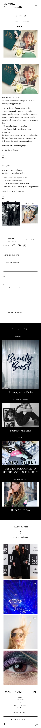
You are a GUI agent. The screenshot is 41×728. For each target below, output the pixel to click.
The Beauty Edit (20, 705)
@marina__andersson (20, 537)
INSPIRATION (17, 21)
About (20, 697)
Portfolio (20, 699)
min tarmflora (22, 126)
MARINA (26, 21)
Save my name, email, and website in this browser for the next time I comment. (19, 288)
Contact (20, 707)
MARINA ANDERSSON (12, 5)
